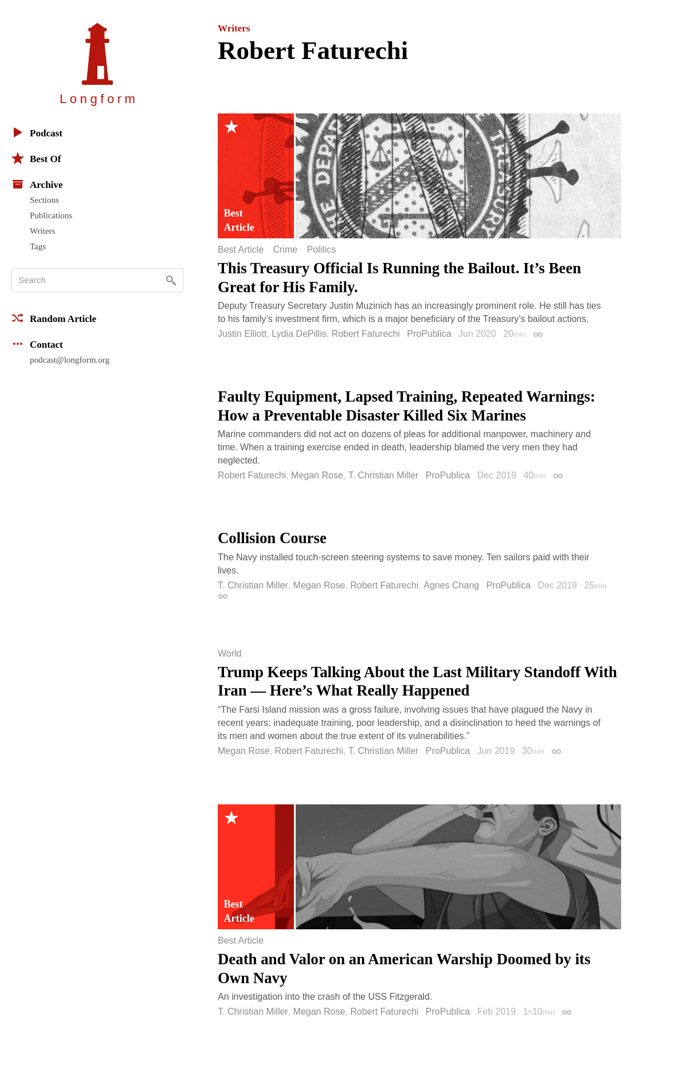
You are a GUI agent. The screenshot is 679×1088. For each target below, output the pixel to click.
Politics (321, 249)
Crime (285, 249)
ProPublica (429, 334)
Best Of (36, 158)
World (230, 653)
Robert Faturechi (366, 334)
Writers (42, 230)
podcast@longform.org (69, 359)
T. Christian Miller (383, 475)
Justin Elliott (242, 334)
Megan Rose (317, 475)
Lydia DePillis (299, 334)
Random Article (53, 318)
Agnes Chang (451, 585)
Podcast (36, 132)
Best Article (241, 249)
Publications (51, 215)
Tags (38, 246)
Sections (44, 200)
